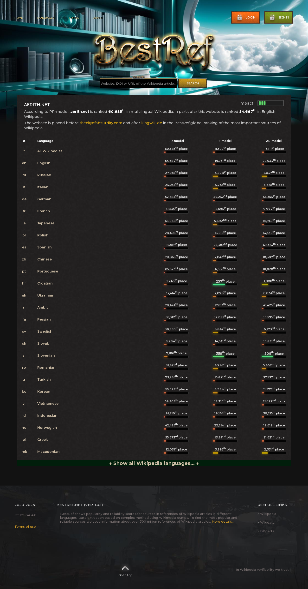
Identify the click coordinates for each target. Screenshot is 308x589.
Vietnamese (47, 403)
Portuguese (47, 271)
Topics (74, 17)
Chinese (44, 259)
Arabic (43, 307)
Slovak (43, 343)
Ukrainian (45, 295)
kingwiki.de (151, 122)
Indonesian (47, 415)
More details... (223, 521)
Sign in (279, 17)
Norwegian (47, 427)
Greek (42, 439)
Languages (45, 17)
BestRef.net (70, 504)
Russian (44, 175)
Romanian (46, 367)
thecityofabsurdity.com (101, 122)
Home (18, 17)
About (98, 17)
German (44, 199)
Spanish (44, 247)
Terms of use (25, 526)
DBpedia (266, 531)
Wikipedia (266, 514)
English (44, 163)
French (43, 211)
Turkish (44, 379)
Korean (43, 391)
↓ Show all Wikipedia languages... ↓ (154, 463)
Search (193, 83)
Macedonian (48, 452)
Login (245, 17)
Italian (42, 187)
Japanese (45, 223)
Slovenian (46, 355)
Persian (44, 319)
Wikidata (266, 522)
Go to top (125, 569)
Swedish (44, 331)
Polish (42, 235)
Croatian (45, 283)
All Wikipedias (50, 151)
